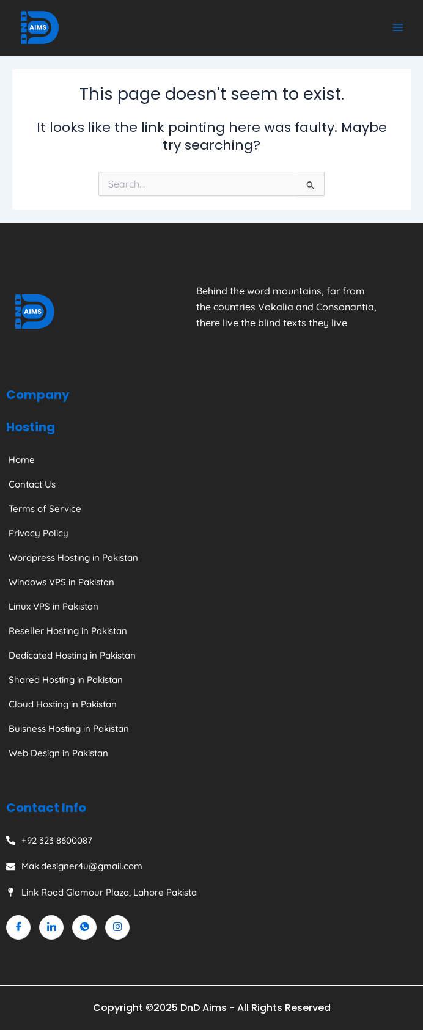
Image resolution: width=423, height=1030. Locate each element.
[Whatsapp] (84, 927)
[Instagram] (117, 927)
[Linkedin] (51, 927)
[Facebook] (18, 927)
